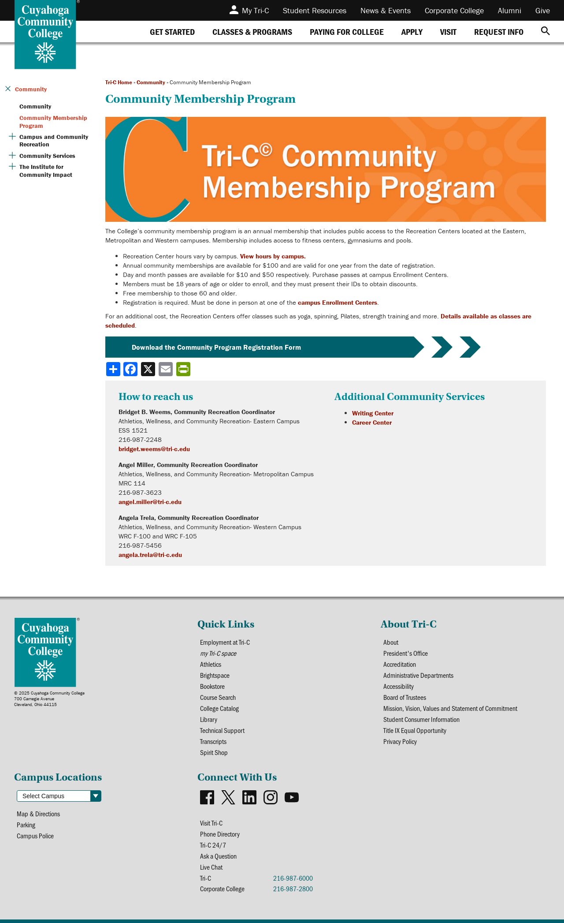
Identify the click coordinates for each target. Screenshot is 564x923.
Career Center (372, 422)
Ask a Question (218, 855)
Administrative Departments (418, 675)
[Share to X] (149, 369)
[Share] (113, 369)
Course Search (218, 697)
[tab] (172, 31)
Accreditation (400, 664)
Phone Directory (220, 833)
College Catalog (219, 708)
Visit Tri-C (211, 822)
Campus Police (35, 835)
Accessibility (399, 686)
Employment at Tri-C (225, 641)
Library (208, 719)
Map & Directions (38, 813)
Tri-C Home (118, 82)
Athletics (211, 664)
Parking (26, 824)
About (390, 641)
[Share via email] (166, 369)
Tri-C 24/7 (213, 844)
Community (151, 82)
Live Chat (211, 866)
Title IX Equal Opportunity (414, 730)
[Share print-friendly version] (184, 369)
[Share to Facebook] (131, 369)
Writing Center (372, 413)
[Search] (545, 31)
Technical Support (222, 730)
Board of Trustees (404, 697)
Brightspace (215, 675)
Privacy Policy (400, 741)
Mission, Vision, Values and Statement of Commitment (450, 708)
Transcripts (213, 741)
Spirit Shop (214, 752)
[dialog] (537, 896)
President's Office (405, 653)
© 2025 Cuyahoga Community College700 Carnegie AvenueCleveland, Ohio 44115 (49, 698)
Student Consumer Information (421, 719)
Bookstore (212, 686)
